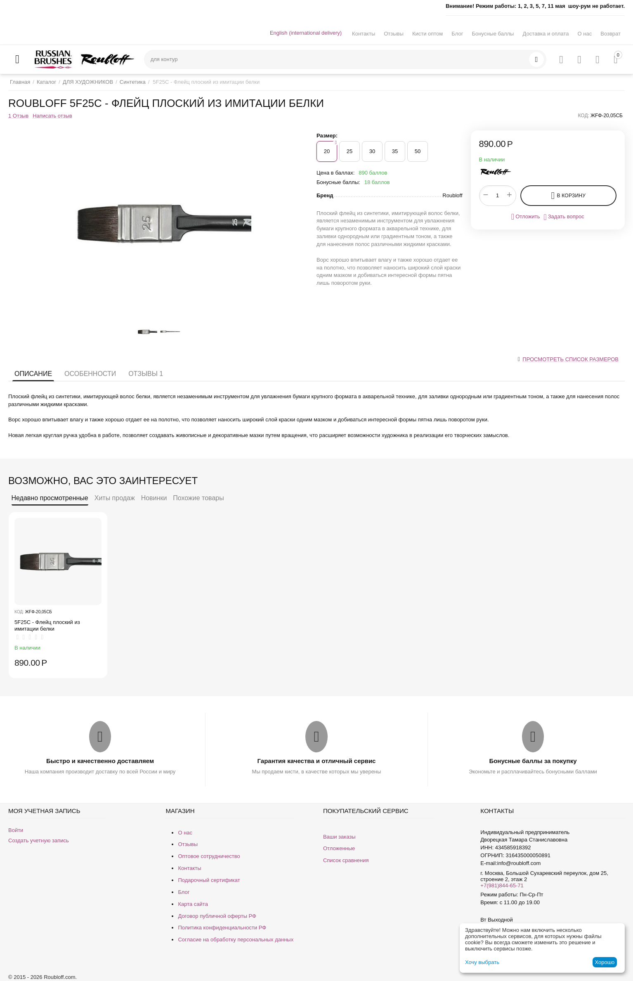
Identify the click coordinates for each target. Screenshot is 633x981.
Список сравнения (346, 860)
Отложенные (339, 848)
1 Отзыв (18, 116)
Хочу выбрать (482, 962)
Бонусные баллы (493, 34)
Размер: (327, 135)
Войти (15, 830)
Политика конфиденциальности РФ (222, 927)
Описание (33, 373)
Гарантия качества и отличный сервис (316, 760)
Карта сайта (193, 904)
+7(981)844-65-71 (501, 885)
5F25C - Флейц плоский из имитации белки (47, 625)
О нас (585, 34)
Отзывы (394, 34)
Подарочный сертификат (209, 880)
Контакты (363, 34)
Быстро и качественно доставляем (100, 760)
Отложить (525, 217)
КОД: (583, 115)
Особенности (90, 373)
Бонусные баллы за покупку (532, 760)
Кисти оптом (427, 34)
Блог (457, 34)
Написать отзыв (52, 116)
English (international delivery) (306, 33)
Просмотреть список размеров (570, 359)
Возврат (610, 34)
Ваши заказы (339, 837)
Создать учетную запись (38, 840)
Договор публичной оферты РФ (217, 916)
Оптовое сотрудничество (209, 856)
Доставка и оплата (545, 34)
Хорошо (604, 962)
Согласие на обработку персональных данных (235, 939)
